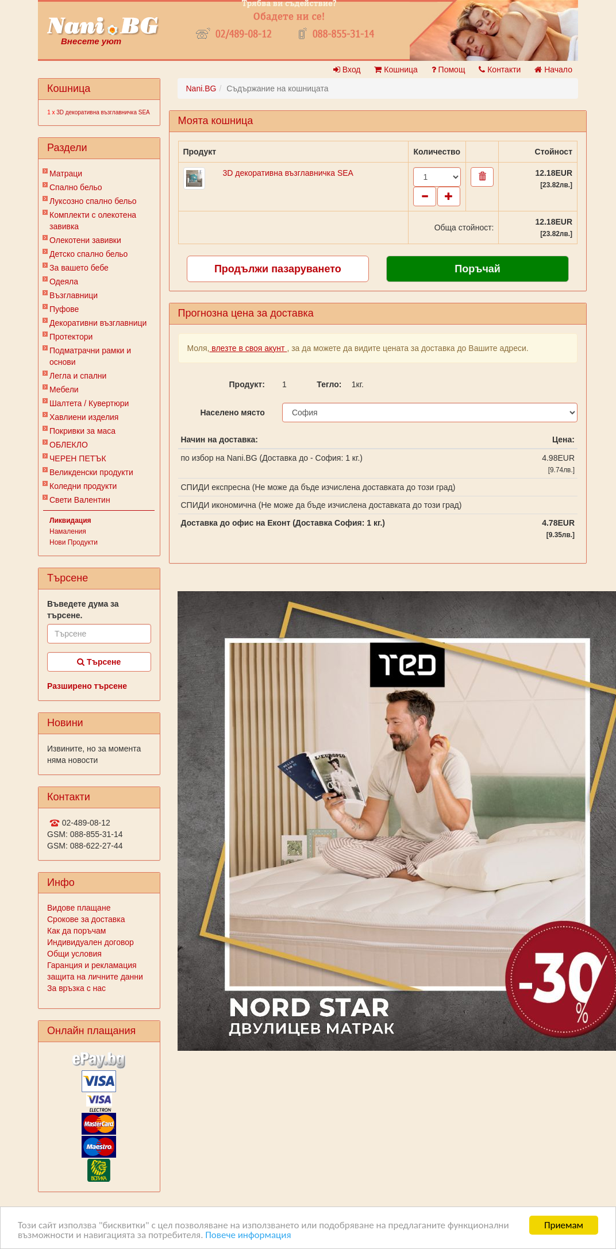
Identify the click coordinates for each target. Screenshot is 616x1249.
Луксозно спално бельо (93, 201)
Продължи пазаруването (277, 269)
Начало (553, 69)
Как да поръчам (76, 930)
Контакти (500, 69)
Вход (347, 69)
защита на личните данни (95, 976)
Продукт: (247, 384)
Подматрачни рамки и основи (90, 356)
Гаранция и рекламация (92, 965)
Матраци (65, 173)
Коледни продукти (83, 486)
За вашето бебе (79, 267)
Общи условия (74, 953)
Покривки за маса (82, 430)
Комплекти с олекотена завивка (92, 220)
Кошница (395, 69)
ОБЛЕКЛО (68, 444)
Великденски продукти (91, 472)
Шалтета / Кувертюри (89, 403)
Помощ (448, 69)
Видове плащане (78, 907)
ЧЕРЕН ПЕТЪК (77, 458)
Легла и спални (77, 375)
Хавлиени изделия (83, 417)
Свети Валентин (79, 499)
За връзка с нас (76, 988)
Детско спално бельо (88, 254)
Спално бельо (75, 187)
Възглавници (73, 295)
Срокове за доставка (86, 919)
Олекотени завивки (85, 240)
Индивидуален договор (90, 942)
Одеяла (63, 281)
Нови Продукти (73, 542)
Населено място (232, 412)
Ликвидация (70, 520)
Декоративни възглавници (98, 322)
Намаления (67, 531)
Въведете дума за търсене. (83, 609)
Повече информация (248, 1235)
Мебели (64, 389)
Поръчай (477, 269)
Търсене (99, 661)
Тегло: (329, 384)
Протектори (71, 336)
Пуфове (64, 309)
